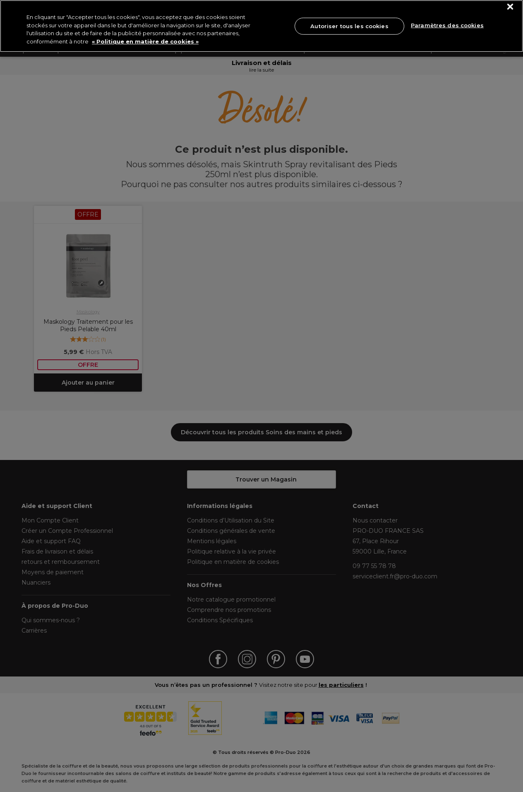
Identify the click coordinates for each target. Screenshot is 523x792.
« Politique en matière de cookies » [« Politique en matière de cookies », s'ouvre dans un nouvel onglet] (145, 41)
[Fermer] (510, 7)
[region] (261, 26)
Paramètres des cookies (447, 25)
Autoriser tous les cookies (349, 25)
